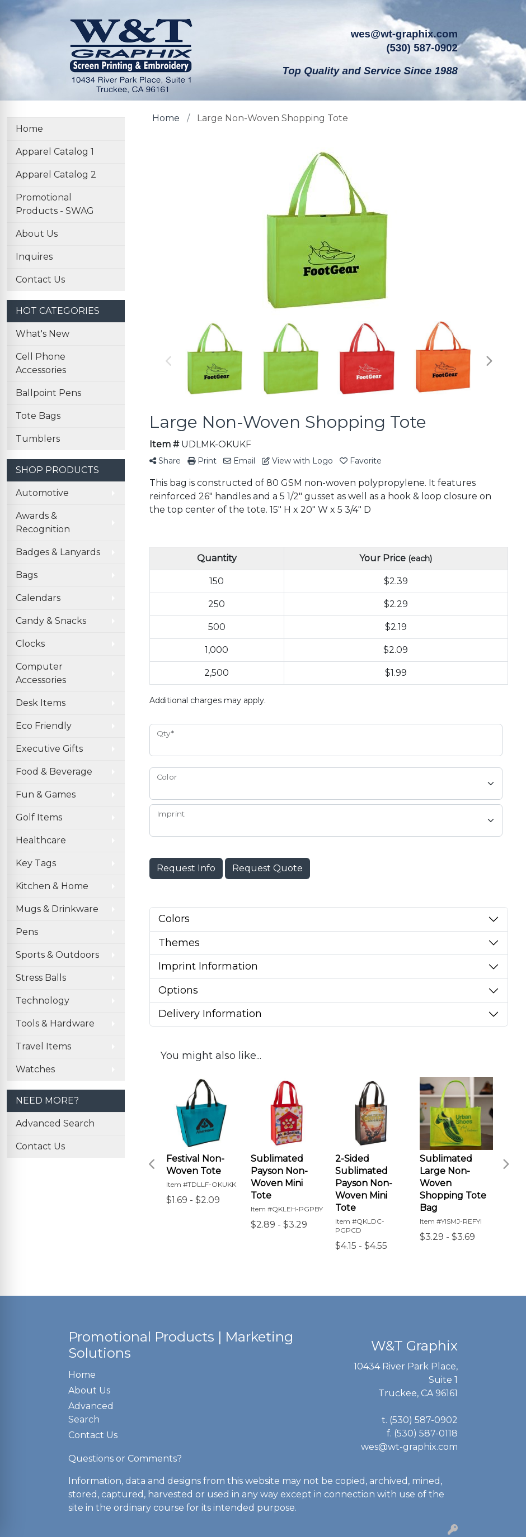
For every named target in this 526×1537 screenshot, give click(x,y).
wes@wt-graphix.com (404, 34)
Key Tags (36, 863)
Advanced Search (55, 1123)
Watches (35, 1069)
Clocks (30, 643)
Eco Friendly (44, 725)
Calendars (38, 598)
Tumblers (38, 438)
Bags (26, 575)
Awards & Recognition (43, 522)
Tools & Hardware (55, 1023)
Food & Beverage (54, 771)
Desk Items (40, 703)
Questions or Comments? (125, 1458)
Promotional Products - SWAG (55, 204)
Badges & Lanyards (58, 552)
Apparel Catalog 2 (56, 174)
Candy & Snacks (51, 620)
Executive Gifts (49, 748)
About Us (37, 233)
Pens (27, 932)
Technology (42, 1000)
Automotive (42, 493)
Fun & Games (46, 794)
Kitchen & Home (52, 886)
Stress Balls (41, 977)
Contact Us (40, 279)
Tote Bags (38, 415)
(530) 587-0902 (423, 1420)
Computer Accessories (41, 673)
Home (29, 128)
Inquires (34, 256)
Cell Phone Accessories (41, 363)
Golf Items (39, 817)
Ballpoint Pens (48, 393)
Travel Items (43, 1046)
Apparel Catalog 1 (55, 151)
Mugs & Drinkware (57, 909)
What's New (42, 333)
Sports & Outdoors (57, 954)
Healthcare (41, 840)
